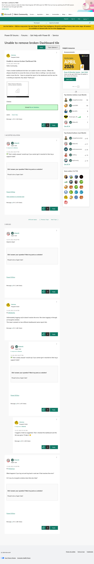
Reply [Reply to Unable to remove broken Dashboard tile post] (53, 125)
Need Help (15, 114)
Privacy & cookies (70, 551)
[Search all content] (70, 23)
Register (66, 19)
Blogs (63, 14)
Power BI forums (12, 35)
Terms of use (81, 551)
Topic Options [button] (52, 47)
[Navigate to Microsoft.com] (6, 14)
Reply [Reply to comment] (53, 208)
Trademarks (90, 551)
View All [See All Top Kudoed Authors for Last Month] (67, 164)
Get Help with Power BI (40, 35)
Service (56, 35)
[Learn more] (70, 79)
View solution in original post (15, 196)
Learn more (5, 9)
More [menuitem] (70, 14)
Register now (61, 28)
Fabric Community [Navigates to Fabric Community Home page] (21, 14)
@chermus (11, 469)
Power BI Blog (11, 192)
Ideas (47, 14)
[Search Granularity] (40, 23)
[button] (41, 47)
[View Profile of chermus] (13, 55)
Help (79, 19)
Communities (55, 14)
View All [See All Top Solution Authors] (67, 126)
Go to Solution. (34, 107)
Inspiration (40, 14)
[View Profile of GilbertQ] (16, 143)
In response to (12, 148)
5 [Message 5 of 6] (20, 441)
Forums (32, 14)
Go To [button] (85, 19)
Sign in (73, 19)
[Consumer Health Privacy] (23, 558)
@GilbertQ (11, 313)
